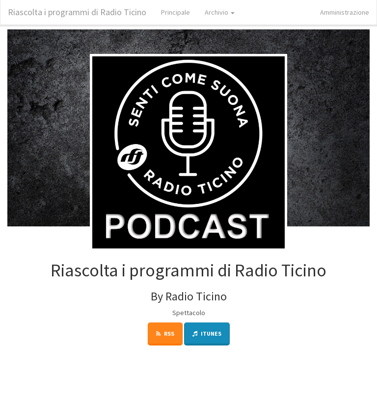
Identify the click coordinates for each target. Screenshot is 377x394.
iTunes (206, 333)
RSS (165, 333)
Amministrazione (344, 12)
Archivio (220, 12)
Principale (175, 12)
